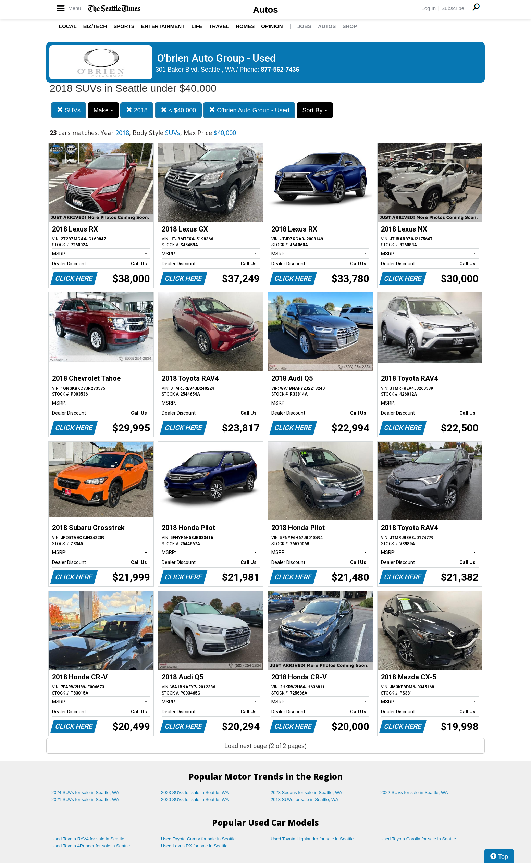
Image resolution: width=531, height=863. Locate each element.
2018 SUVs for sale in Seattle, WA (304, 799)
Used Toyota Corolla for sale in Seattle (418, 838)
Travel (219, 26)
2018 (137, 110)
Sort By (314, 110)
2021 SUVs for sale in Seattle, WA (85, 799)
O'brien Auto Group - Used (249, 110)
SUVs (69, 110)
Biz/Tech (95, 26)
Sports (124, 26)
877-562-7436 (280, 69)
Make (103, 110)
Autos (265, 9)
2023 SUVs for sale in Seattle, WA (195, 792)
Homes (245, 26)
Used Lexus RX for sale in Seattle (194, 845)
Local (68, 26)
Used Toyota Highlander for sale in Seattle (312, 838)
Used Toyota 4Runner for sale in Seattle (90, 845)
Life (196, 26)
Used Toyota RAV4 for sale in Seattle (87, 838)
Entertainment (163, 26)
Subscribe (452, 8)
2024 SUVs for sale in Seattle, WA (85, 792)
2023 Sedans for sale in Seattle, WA (306, 792)
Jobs (304, 26)
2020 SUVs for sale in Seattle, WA (195, 799)
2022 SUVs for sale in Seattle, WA (414, 792)
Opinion (272, 26)
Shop (349, 26)
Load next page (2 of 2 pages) (265, 745)
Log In (428, 8)
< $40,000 (178, 110)
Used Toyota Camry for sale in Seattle (198, 838)
